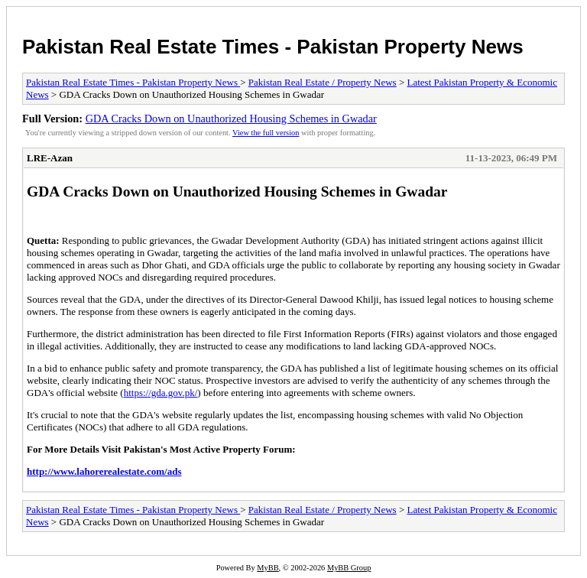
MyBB (267, 567)
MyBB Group (349, 567)
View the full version (265, 132)
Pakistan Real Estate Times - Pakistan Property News (273, 46)
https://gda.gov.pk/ (161, 392)
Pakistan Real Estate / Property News (322, 82)
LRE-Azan (50, 158)
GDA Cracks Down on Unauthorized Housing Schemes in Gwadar (231, 118)
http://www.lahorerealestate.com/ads (104, 471)
